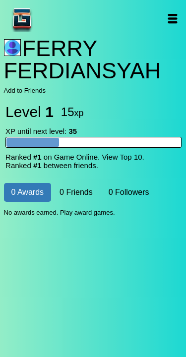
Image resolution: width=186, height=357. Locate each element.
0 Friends (76, 192)
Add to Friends (25, 90)
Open (173, 18)
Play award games (86, 212)
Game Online (53, 18)
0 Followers (129, 192)
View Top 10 (122, 157)
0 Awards (27, 192)
